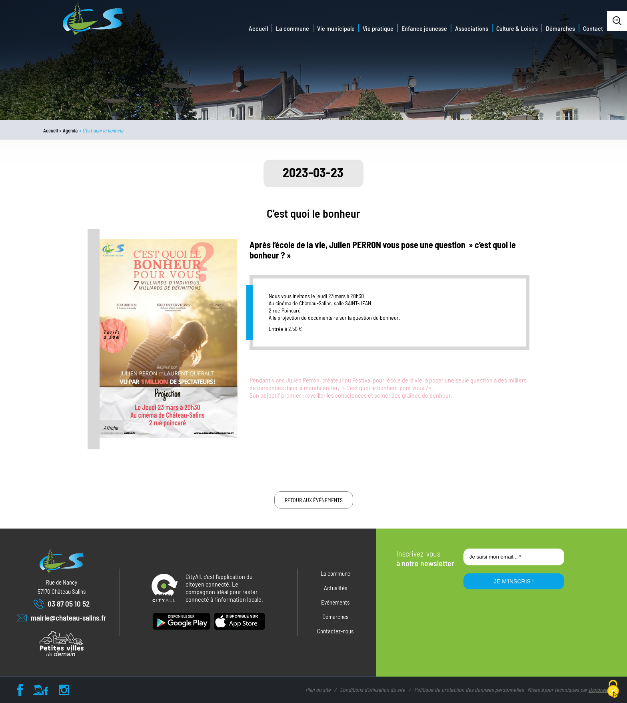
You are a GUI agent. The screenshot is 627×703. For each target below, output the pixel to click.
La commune (292, 28)
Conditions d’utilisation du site (372, 689)
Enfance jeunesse (424, 28)
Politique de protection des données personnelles (469, 689)
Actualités (335, 587)
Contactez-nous (335, 631)
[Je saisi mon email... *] (513, 557)
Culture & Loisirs (517, 28)
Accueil (258, 28)
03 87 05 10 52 (62, 604)
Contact (593, 28)
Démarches (560, 28)
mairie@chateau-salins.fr (61, 618)
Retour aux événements (314, 500)
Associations (471, 28)
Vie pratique (378, 28)
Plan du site (318, 689)
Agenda (70, 130)
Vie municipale (336, 28)
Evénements (335, 602)
